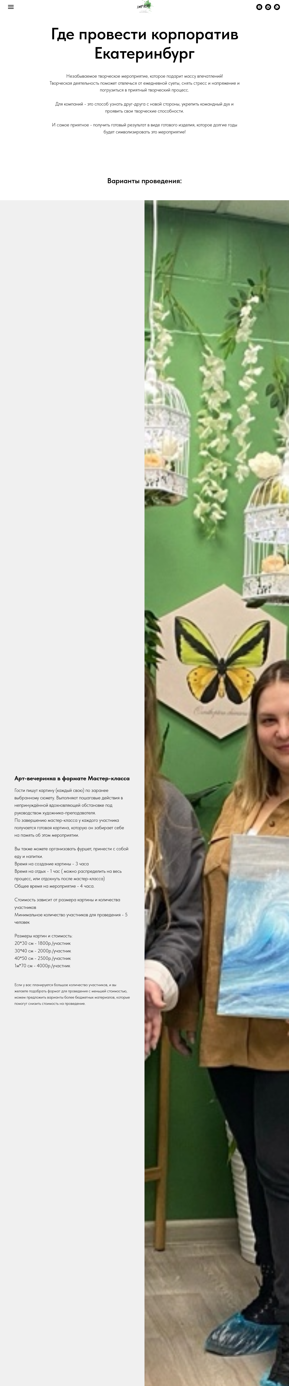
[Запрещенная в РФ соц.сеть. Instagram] (259, 9)
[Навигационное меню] (11, 7)
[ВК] (268, 9)
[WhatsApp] (277, 9)
